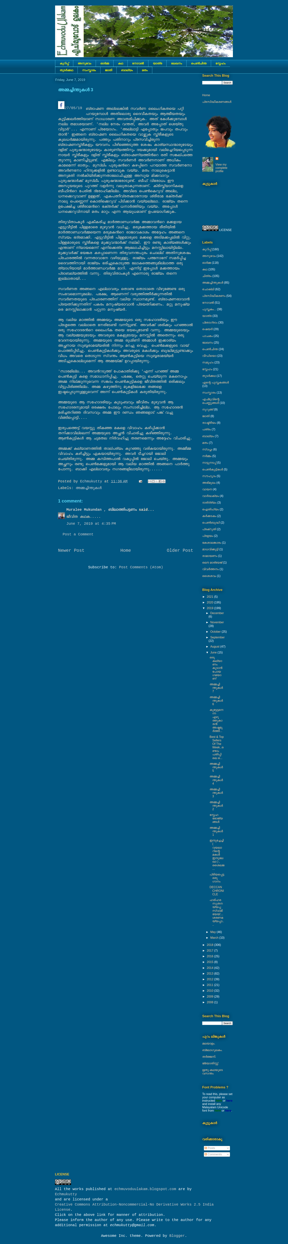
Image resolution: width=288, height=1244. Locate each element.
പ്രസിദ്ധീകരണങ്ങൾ (216, 101)
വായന (207, 489)
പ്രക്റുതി (209, 529)
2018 (210, 944)
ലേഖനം (176, 63)
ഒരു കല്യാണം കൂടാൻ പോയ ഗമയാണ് (216, 668)
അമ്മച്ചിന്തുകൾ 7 (216, 688)
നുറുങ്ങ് (207, 409)
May (213, 932)
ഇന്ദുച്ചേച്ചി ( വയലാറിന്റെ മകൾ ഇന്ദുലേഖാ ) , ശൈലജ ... (217, 854)
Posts (210, 1148)
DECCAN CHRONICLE (217, 891)
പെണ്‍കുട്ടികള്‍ (212, 469)
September (217, 637)
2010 (210, 990)
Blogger (177, 1236)
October (216, 631)
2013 (210, 973)
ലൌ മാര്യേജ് (212, 562)
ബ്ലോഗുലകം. (212, 1050)
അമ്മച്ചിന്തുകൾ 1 (216, 831)
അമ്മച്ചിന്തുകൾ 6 (216, 701)
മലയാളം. (208, 1043)
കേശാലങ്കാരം (211, 542)
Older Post (180, 550)
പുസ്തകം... (209, 309)
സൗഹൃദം (209, 476)
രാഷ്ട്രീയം (209, 422)
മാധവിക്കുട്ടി (210, 549)
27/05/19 (70, 105)
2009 (210, 996)
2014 (210, 967)
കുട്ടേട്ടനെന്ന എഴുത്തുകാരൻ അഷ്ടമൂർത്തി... (216, 720)
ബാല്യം (127, 70)
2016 (210, 956)
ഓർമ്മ (104, 63)
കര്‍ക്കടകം (209, 516)
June (213, 652)
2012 (210, 979)
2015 (210, 962)
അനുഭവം (84, 63)
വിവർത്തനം (210, 569)
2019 (210, 608)
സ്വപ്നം (207, 449)
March (214, 937)
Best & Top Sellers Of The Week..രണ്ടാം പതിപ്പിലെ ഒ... (217, 747)
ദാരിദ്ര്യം (209, 502)
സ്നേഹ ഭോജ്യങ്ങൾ (216, 818)
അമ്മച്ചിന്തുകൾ (89, 488)
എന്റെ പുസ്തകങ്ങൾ (215, 382)
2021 (210, 596)
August (215, 646)
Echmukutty (66, 1194)
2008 (210, 1002)
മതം (145, 70)
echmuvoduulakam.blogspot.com (145, 1189)
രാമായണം (209, 555)
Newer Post (71, 550)
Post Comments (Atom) (141, 567)
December (217, 613)
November (217, 622)
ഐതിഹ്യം (210, 509)
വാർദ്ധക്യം (210, 495)
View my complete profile (221, 168)
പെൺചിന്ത (198, 63)
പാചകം (207, 335)
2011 (210, 985)
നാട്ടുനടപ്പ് (209, 462)
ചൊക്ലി (208, 289)
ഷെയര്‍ (207, 329)
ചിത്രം (207, 276)
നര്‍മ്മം (206, 456)
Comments (213, 1154)
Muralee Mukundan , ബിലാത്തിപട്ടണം (102, 510)
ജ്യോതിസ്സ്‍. (210, 1063)
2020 (210, 602)
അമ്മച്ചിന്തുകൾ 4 (216, 780)
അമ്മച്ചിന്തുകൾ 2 (216, 806)
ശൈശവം (209, 575)
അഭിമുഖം (209, 482)
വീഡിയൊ (209, 355)
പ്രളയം (207, 535)
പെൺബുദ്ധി (211, 522)
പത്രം (206, 429)
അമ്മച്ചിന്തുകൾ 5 (216, 767)
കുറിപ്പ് (64, 63)
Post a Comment (78, 534)
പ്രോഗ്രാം (209, 322)
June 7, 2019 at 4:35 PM (91, 524)
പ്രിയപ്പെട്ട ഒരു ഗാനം (217, 878)
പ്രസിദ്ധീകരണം (214, 295)
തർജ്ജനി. (209, 1056)
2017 (210, 950)
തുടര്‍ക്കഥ (66, 70)
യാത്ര (157, 63)
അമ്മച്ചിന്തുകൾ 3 (216, 793)
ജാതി (108, 70)
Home (125, 550)
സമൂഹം (208, 362)
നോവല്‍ (138, 63)
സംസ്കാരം (89, 70)
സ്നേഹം (220, 63)
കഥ (120, 63)
